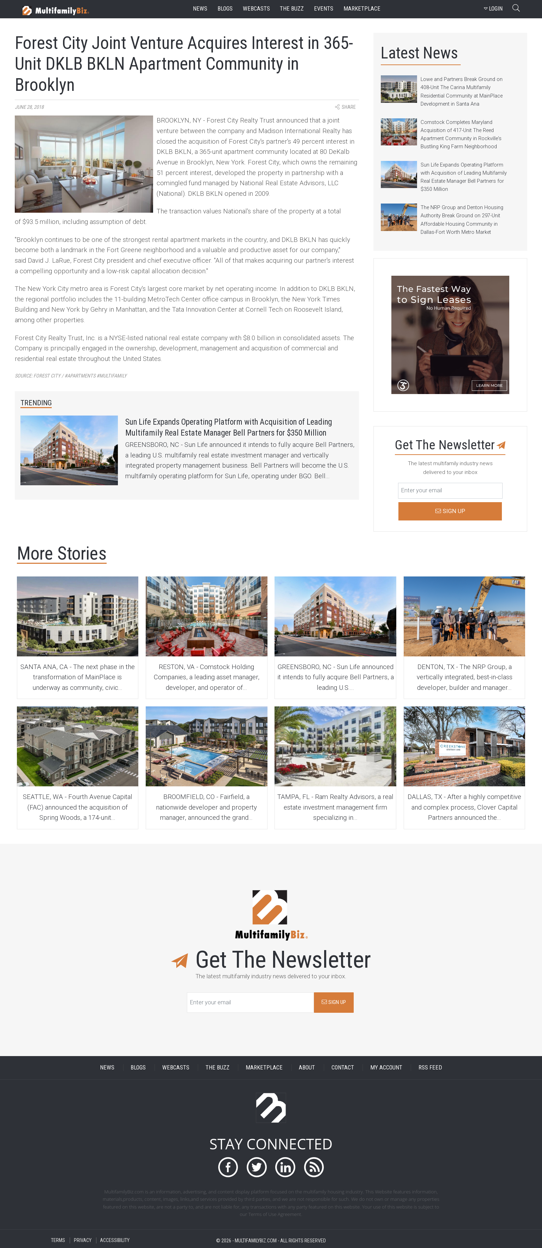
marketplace (362, 8)
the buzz (292, 8)
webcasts (256, 8)
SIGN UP (334, 1002)
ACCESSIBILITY (115, 1240)
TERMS (58, 1240)
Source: (71, 376)
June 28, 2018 (29, 107)
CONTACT (343, 1067)
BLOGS (138, 1067)
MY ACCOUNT (386, 1067)
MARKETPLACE (264, 1067)
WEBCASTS (175, 1067)
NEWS (107, 1067)
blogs (225, 8)
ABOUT (307, 1067)
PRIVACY (83, 1240)
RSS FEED (430, 1067)
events (323, 8)
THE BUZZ (217, 1067)
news (200, 8)
